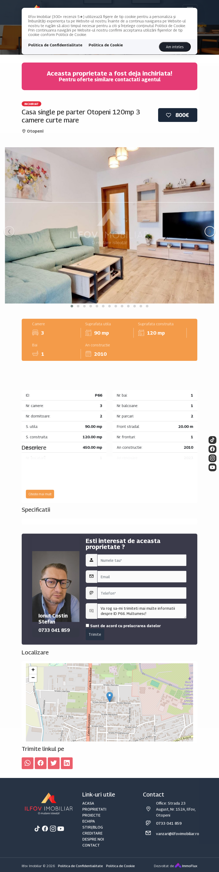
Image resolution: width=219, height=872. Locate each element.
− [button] (33, 740)
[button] (72, 306)
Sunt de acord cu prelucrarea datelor (123, 698)
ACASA (88, 867)
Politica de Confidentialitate (55, 45)
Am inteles (175, 47)
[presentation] (9, 231)
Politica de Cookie (106, 45)
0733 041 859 (54, 702)
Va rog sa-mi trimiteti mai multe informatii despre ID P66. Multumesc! (142, 683)
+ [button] (33, 732)
